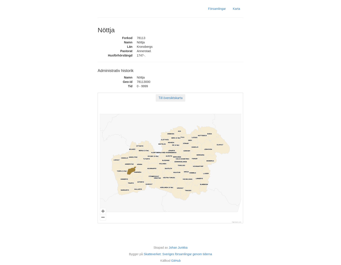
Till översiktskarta (170, 98)
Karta (236, 8)
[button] (170, 98)
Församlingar (217, 8)
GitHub (176, 260)
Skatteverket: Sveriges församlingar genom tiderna (178, 254)
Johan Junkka (178, 247)
